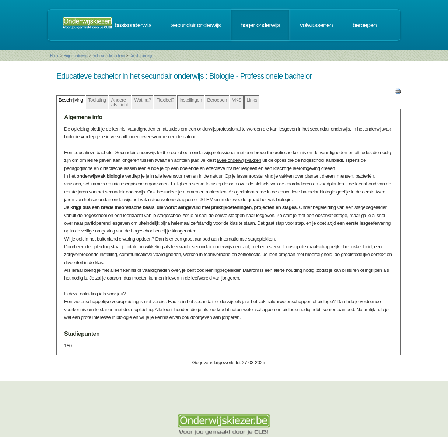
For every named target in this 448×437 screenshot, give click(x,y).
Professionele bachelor (108, 56)
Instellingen (190, 100)
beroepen (365, 25)
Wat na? (142, 100)
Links (251, 100)
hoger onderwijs (260, 25)
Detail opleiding (140, 56)
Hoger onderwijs (75, 56)
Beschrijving (71, 100)
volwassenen (316, 25)
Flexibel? (165, 100)
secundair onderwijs (196, 25)
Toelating (97, 100)
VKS (236, 100)
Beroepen (217, 100)
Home (54, 56)
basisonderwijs (133, 25)
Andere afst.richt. (120, 102)
